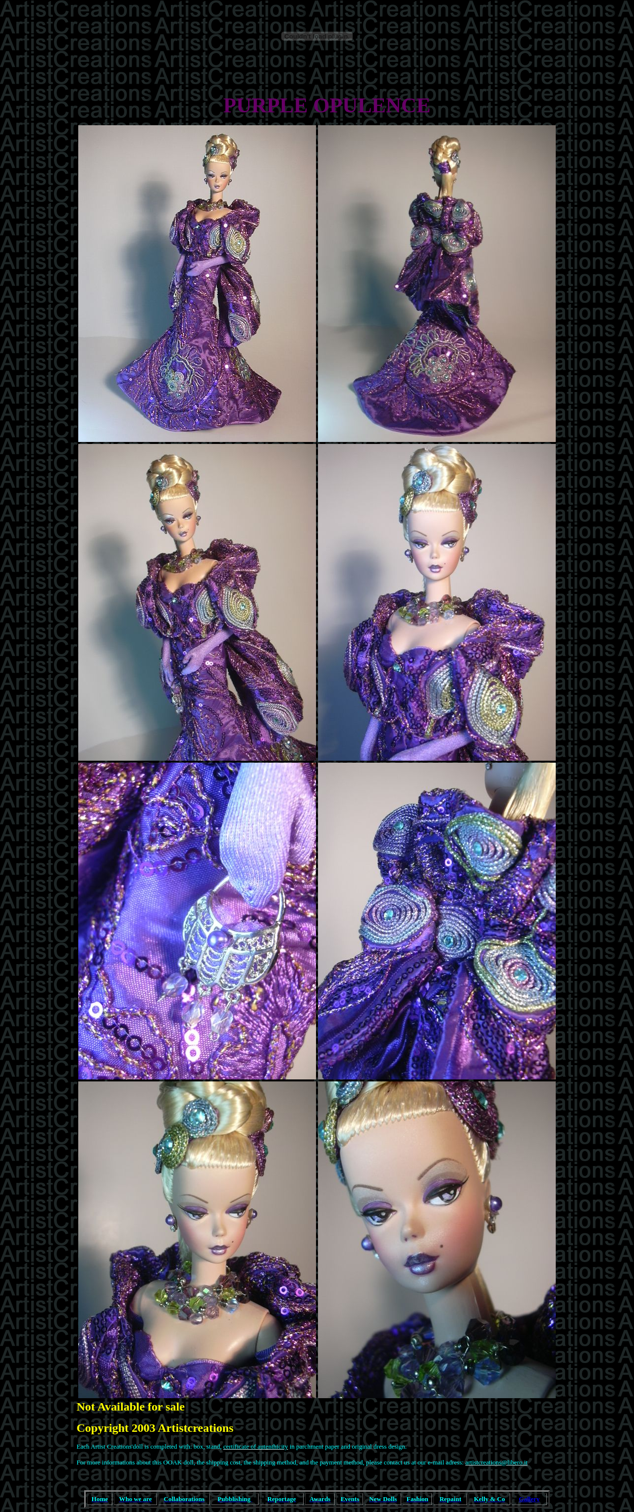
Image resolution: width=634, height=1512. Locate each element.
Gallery (529, 1499)
